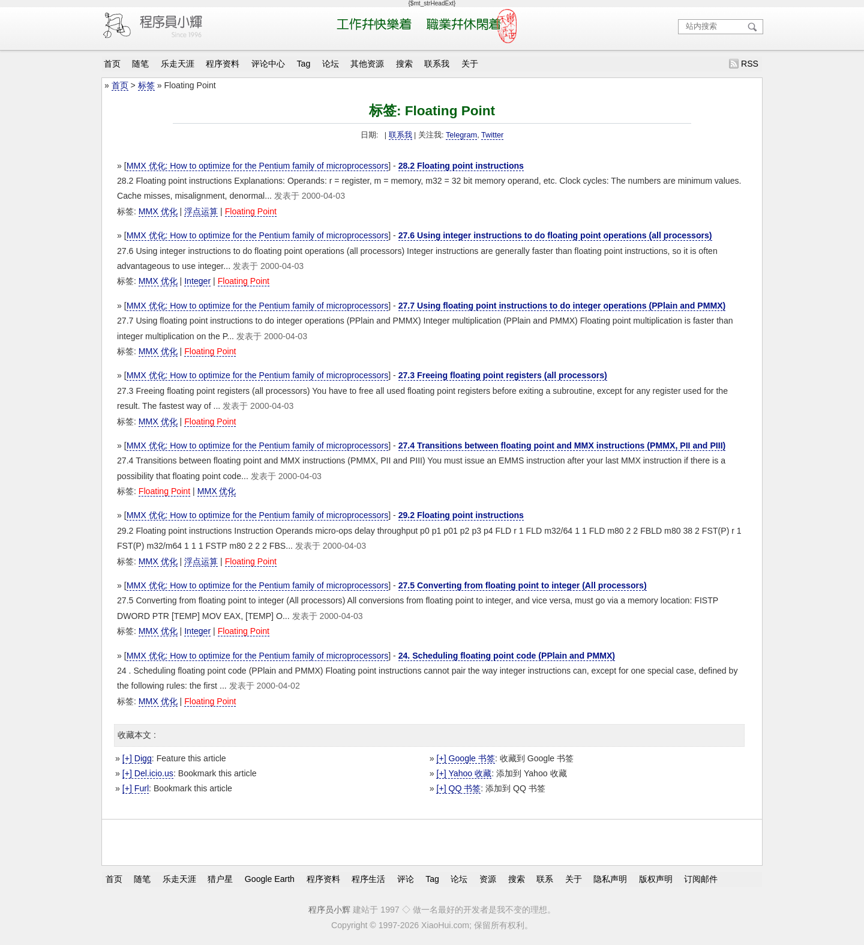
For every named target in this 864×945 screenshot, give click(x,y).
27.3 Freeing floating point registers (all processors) (502, 375)
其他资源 (367, 63)
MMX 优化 (158, 211)
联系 (544, 879)
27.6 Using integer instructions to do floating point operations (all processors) (555, 235)
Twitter (492, 135)
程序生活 (368, 879)
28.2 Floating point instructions (461, 166)
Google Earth (270, 879)
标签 (146, 85)
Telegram (461, 135)
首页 (112, 63)
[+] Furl (135, 788)
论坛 (330, 63)
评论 (405, 879)
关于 (469, 63)
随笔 (140, 63)
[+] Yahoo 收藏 (463, 773)
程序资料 (222, 63)
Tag (304, 63)
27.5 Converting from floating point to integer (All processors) (522, 585)
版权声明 (656, 879)
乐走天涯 (177, 63)
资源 (487, 879)
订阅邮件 (701, 879)
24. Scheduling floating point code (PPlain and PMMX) (506, 655)
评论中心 (268, 63)
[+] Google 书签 (465, 758)
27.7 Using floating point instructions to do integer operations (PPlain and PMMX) (562, 305)
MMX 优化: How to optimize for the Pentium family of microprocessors (258, 166)
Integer (197, 281)
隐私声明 (610, 879)
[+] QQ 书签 (458, 788)
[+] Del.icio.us (147, 773)
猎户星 (220, 879)
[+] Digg (137, 758)
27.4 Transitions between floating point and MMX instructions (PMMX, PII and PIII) (562, 445)
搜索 (404, 63)
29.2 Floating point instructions (461, 515)
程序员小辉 (329, 909)
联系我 (436, 63)
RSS (749, 63)
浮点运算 (201, 211)
